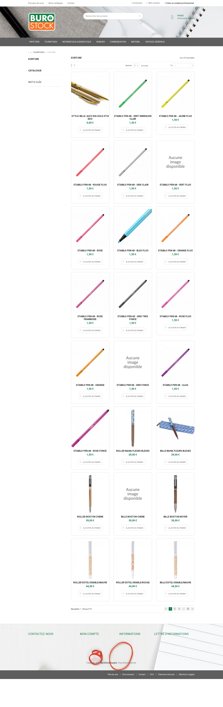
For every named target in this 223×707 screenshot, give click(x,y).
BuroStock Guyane (109, 690)
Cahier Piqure (36, 303)
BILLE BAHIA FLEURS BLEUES (175, 451)
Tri (172, 65)
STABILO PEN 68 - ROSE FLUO (175, 316)
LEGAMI (47, 203)
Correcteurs (33, 91)
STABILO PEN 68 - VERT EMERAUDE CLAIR (133, 117)
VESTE (44, 299)
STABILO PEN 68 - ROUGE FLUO (90, 184)
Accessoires (33, 96)
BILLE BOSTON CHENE (133, 516)
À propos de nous (36, 3)
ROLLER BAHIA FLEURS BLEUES (132, 451)
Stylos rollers (34, 69)
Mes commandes (89, 644)
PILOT (47, 243)
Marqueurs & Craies (37, 83)
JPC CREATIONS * (47, 198)
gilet (52, 299)
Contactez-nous (127, 651)
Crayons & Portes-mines (39, 78)
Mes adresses (87, 655)
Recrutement (128, 702)
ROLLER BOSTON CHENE (90, 516)
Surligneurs (33, 87)
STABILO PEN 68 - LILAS (175, 385)
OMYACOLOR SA (47, 228)
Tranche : (32, 274)
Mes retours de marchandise (94, 648)
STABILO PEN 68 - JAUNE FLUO (175, 116)
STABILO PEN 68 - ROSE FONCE (90, 451)
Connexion (136, 3)
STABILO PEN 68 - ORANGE (90, 385)
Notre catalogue (56, 3)
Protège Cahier (53, 294)
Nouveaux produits (129, 644)
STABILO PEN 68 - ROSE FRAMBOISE (90, 318)
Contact (70, 3)
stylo (47, 307)
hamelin (47, 183)
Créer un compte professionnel (179, 3)
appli (47, 173)
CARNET (33, 299)
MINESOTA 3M (47, 218)
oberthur (47, 223)
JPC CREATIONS (47, 193)
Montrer (129, 65)
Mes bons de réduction (91, 663)
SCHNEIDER (47, 253)
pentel (47, 233)
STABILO (47, 258)
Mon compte (153, 3)
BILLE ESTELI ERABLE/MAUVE (175, 582)
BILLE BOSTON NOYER (175, 516)
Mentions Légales (187, 702)
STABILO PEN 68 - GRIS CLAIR (132, 184)
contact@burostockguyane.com (46, 654)
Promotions (125, 640)
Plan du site (113, 702)
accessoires (35, 307)
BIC (47, 178)
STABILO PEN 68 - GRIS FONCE (133, 385)
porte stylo (57, 307)
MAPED (47, 208)
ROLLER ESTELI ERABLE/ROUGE (133, 582)
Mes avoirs (86, 651)
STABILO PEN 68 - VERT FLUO (175, 184)
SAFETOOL (47, 248)
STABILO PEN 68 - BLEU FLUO (132, 250)
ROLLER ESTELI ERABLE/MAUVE (90, 582)
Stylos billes (33, 65)
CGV (152, 702)
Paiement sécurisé (166, 702)
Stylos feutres (34, 74)
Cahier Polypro (36, 294)
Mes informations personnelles (95, 659)
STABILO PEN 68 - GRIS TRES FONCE (132, 318)
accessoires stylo (54, 303)
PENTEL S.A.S (47, 238)
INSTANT (47, 188)
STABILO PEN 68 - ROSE (90, 250)
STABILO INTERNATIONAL (47, 263)
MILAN (47, 213)
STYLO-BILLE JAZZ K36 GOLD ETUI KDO (90, 117)
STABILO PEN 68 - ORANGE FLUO (175, 250)
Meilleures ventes (128, 648)
